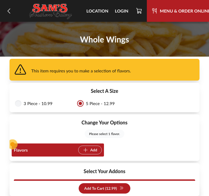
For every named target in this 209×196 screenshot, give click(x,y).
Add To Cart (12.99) (103, 188)
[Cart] (139, 11)
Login (121, 10)
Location (97, 10)
